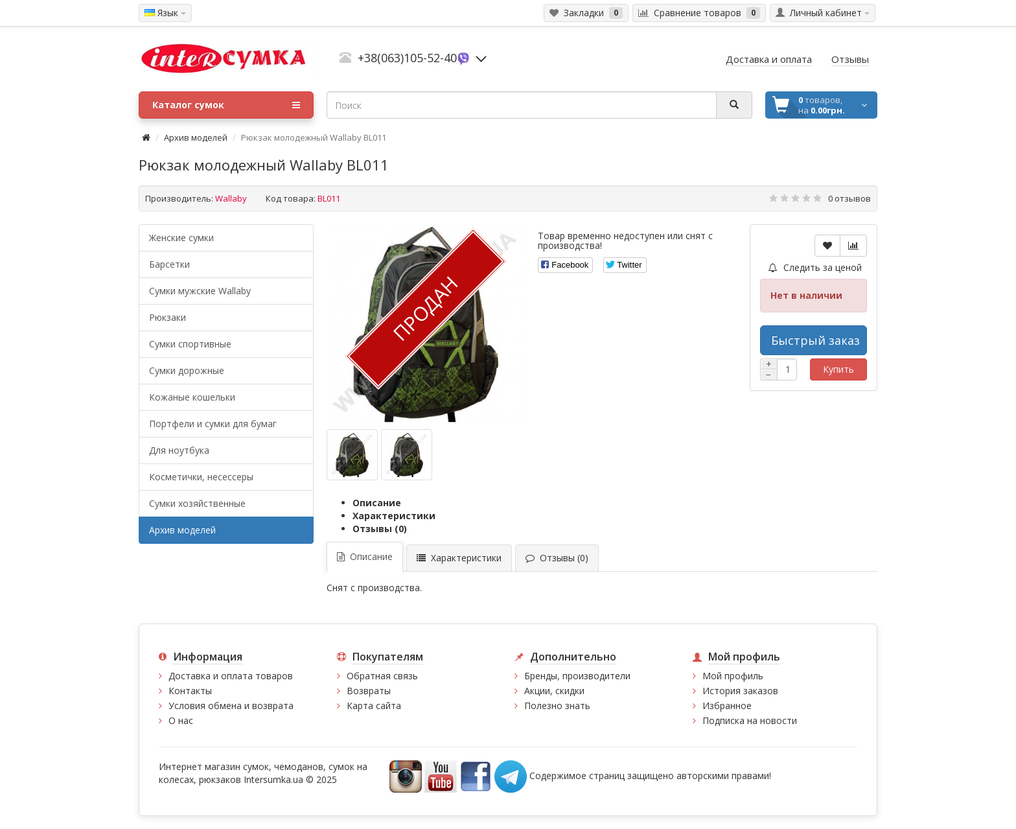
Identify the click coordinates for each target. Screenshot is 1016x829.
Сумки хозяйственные (197, 503)
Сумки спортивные (190, 344)
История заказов (740, 690)
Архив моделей (195, 137)
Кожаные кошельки (192, 397)
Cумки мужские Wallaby (200, 291)
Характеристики (393, 515)
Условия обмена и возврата (231, 705)
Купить (838, 369)
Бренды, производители (577, 676)
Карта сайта (374, 705)
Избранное (727, 705)
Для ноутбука (179, 450)
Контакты (190, 690)
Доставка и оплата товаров (230, 676)
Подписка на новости (749, 720)
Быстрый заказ (815, 340)
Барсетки (169, 264)
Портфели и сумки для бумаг (213, 423)
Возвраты (369, 690)
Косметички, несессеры (201, 477)
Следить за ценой (815, 267)
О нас (180, 720)
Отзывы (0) (379, 528)
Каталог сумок (226, 105)
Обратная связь (382, 676)
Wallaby (231, 198)
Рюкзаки (167, 317)
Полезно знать (557, 705)
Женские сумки (181, 237)
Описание (376, 502)
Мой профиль (732, 676)
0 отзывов (849, 198)
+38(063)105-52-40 (407, 57)
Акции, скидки (554, 690)
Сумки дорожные (186, 370)
